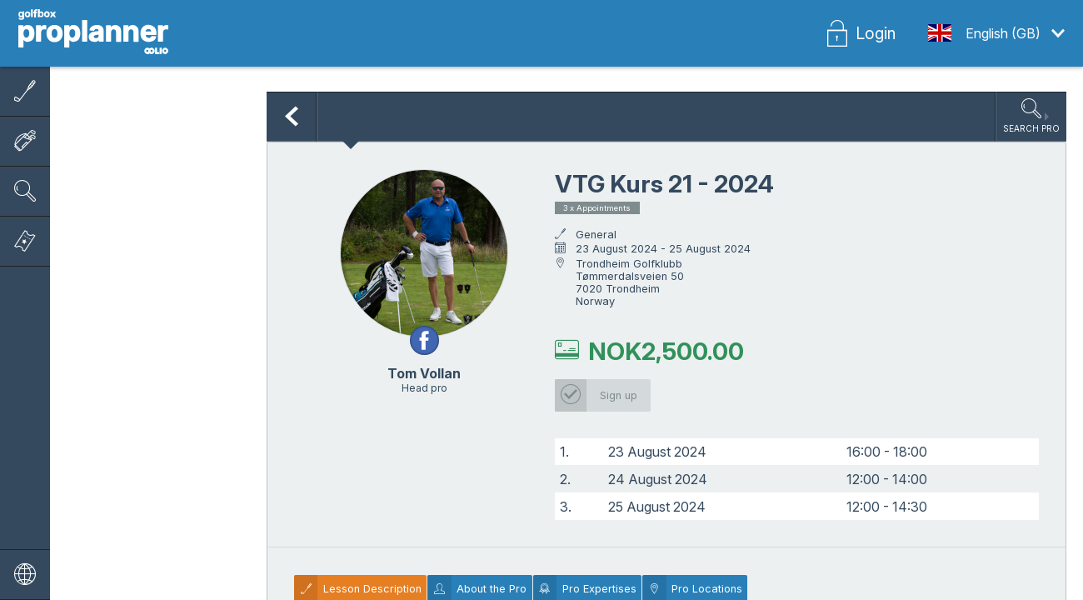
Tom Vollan (424, 373)
